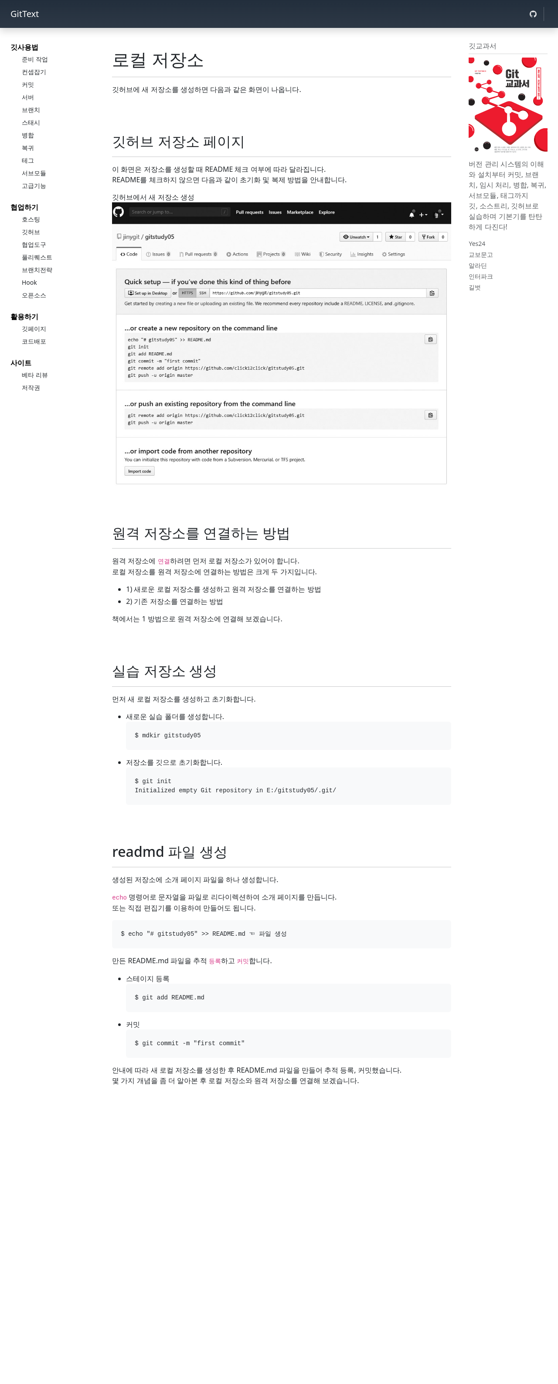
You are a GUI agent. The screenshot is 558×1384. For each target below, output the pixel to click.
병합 (28, 135)
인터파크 (481, 276)
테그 (28, 160)
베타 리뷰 (35, 375)
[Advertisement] (281, 1153)
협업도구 (34, 244)
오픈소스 (34, 295)
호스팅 (31, 219)
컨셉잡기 (34, 72)
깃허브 (31, 232)
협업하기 (24, 207)
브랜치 (31, 110)
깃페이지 (34, 328)
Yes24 (477, 243)
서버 (28, 97)
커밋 (28, 84)
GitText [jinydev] (24, 14)
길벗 (475, 287)
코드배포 (34, 341)
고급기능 (34, 185)
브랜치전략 (37, 270)
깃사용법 (24, 47)
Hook (29, 282)
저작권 (31, 387)
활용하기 (24, 316)
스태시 (31, 122)
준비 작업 (35, 59)
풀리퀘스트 (37, 257)
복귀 (28, 147)
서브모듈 (34, 173)
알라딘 (478, 265)
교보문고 (481, 254)
